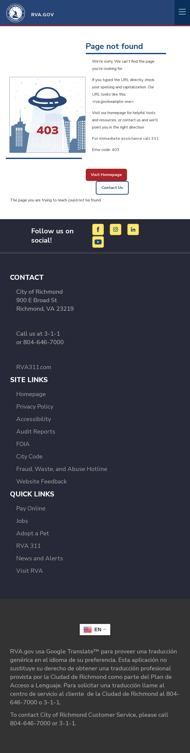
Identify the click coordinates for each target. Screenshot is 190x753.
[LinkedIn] (133, 229)
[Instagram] (116, 229)
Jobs (22, 521)
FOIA (23, 444)
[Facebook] (99, 229)
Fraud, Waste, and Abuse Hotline (61, 469)
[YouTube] (98, 242)
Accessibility (33, 419)
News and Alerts (39, 558)
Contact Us (112, 187)
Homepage (31, 394)
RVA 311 (28, 546)
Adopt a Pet (32, 533)
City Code (29, 456)
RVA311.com (33, 367)
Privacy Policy (34, 407)
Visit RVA (29, 571)
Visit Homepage (106, 174)
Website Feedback (41, 481)
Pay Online (31, 508)
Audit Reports (35, 432)
